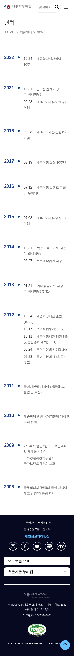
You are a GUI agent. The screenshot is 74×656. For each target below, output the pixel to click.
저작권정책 (44, 522)
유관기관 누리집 (20, 572)
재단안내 (26, 32)
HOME (10, 32)
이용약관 (28, 522)
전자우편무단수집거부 (37, 529)
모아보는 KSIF (19, 561)
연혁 (40, 32)
